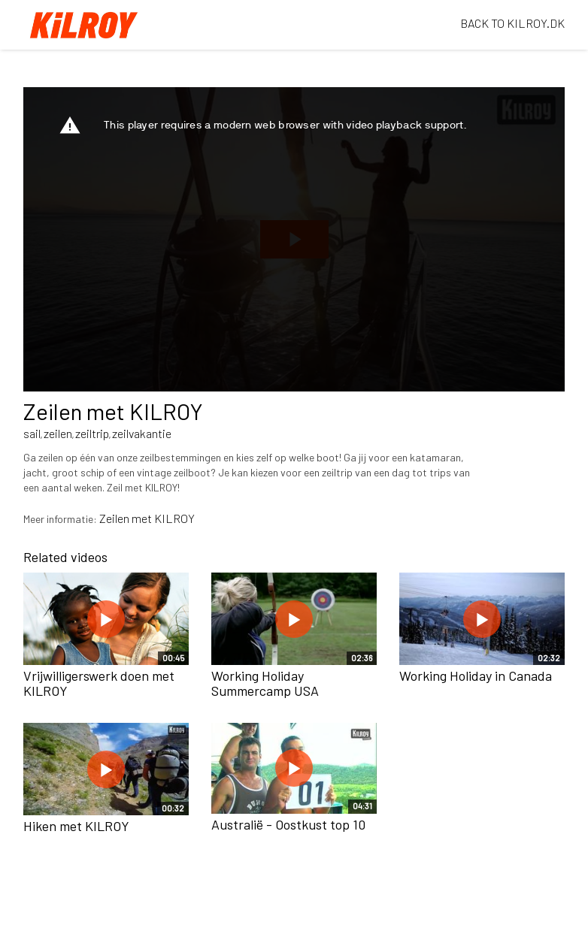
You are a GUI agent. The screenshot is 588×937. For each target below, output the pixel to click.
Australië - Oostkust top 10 (288, 824)
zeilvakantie (141, 433)
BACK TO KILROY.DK (512, 23)
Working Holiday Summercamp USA (265, 683)
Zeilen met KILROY (147, 518)
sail (32, 433)
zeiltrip (92, 433)
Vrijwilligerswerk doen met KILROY (98, 683)
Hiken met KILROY (76, 826)
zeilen (58, 433)
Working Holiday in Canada (475, 675)
